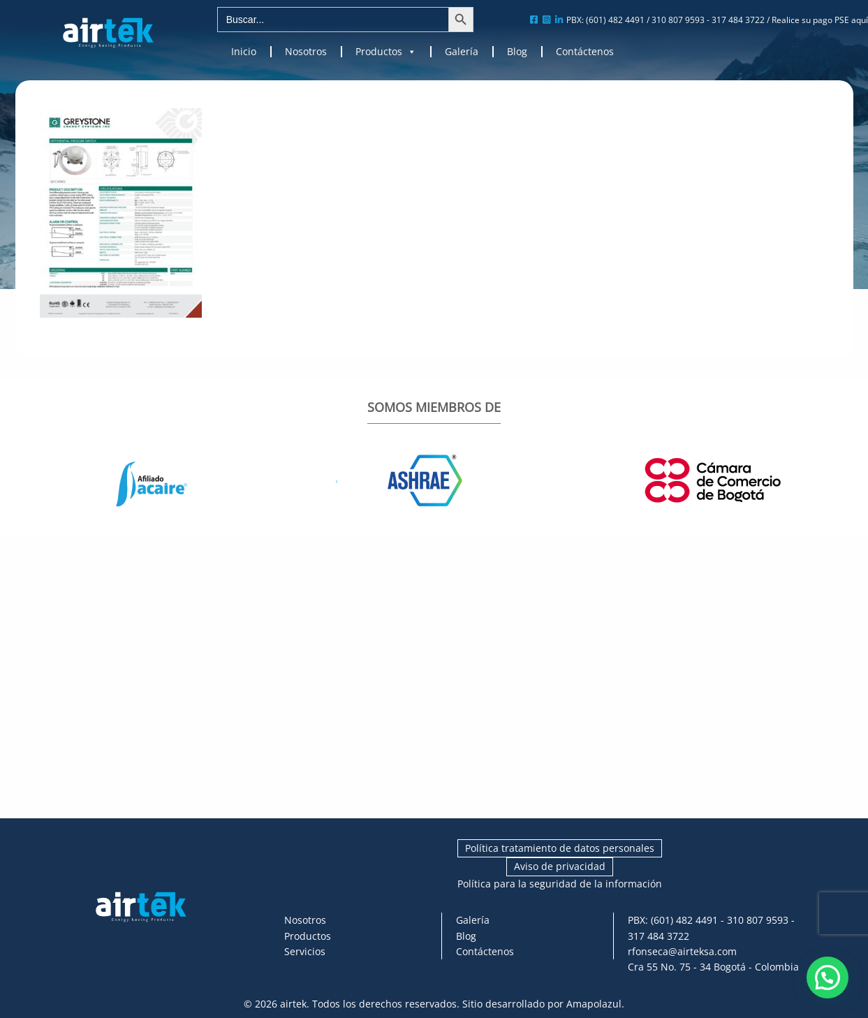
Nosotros (306, 51)
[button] (827, 977)
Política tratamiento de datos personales (559, 848)
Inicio (243, 51)
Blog (517, 51)
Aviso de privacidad (559, 866)
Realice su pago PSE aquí (820, 20)
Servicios (304, 951)
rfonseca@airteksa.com (682, 951)
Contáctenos (585, 51)
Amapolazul (593, 1003)
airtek (293, 1003)
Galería (461, 51)
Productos (385, 51)
